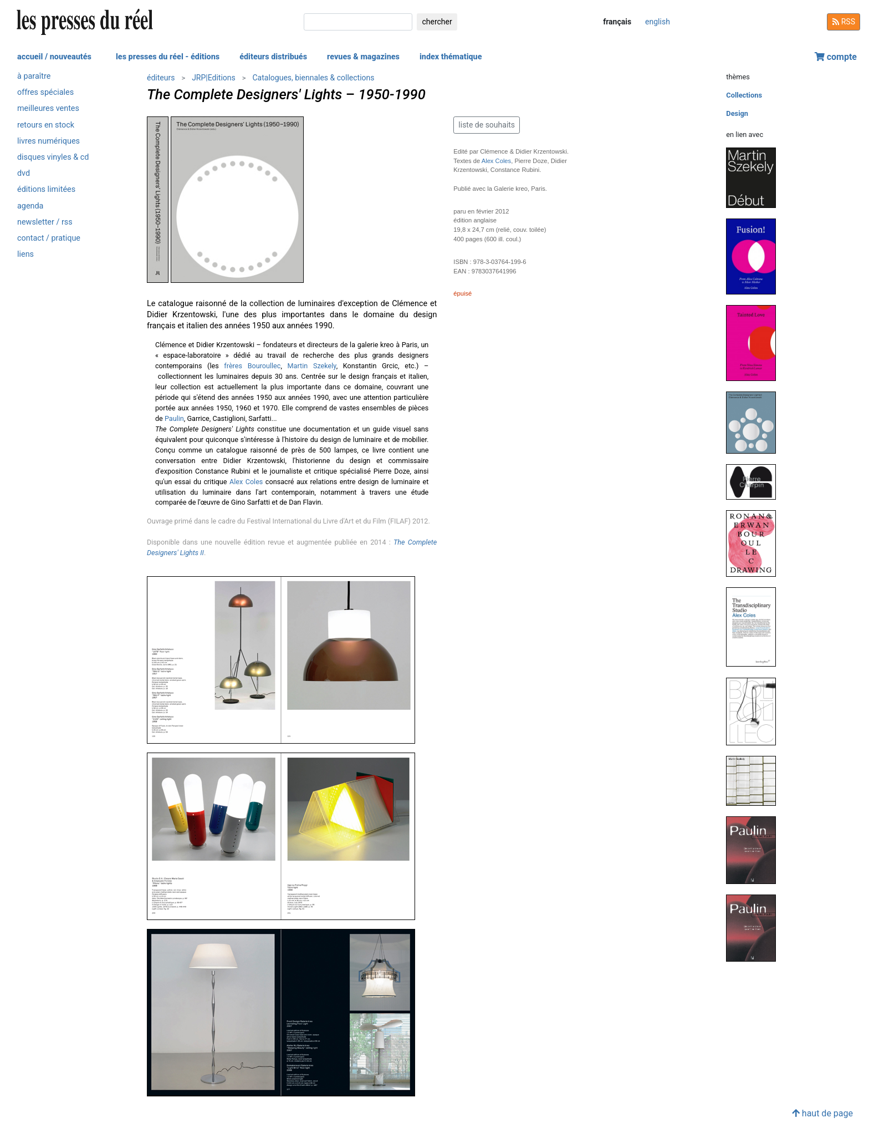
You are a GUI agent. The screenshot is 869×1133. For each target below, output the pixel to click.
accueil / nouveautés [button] (54, 57)
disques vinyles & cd (53, 157)
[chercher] (358, 22)
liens (25, 254)
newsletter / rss (45, 222)
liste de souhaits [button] (486, 124)
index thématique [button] (451, 57)
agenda (30, 206)
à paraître (33, 76)
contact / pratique (48, 238)
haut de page (822, 1113)
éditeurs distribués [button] (273, 57)
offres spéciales (45, 92)
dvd (23, 173)
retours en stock (45, 125)
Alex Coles (246, 481)
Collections (744, 95)
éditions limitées (46, 189)
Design (737, 113)
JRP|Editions (214, 77)
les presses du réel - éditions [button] (167, 57)
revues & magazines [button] (363, 57)
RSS (843, 21)
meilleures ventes (48, 108)
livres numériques (48, 141)
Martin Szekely (312, 366)
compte (836, 57)
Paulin (174, 418)
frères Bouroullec (252, 366)
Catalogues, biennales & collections (313, 77)
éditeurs (161, 77)
